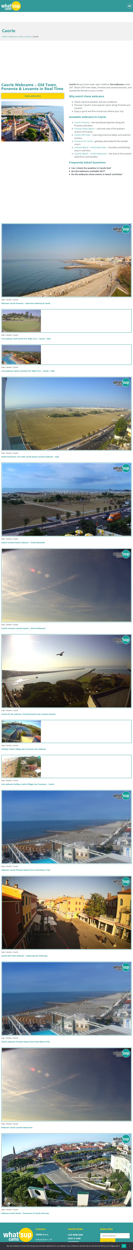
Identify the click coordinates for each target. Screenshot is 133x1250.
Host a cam (74, 1228)
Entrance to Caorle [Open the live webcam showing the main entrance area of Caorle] (83, 131)
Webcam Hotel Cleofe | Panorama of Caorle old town (25, 1203)
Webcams (13, 26)
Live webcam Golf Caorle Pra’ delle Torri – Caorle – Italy (26, 328)
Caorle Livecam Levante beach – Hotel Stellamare (23, 618)
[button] (129, 6)
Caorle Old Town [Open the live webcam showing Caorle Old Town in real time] (82, 124)
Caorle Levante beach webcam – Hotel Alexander (23, 532)
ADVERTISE (73, 1232)
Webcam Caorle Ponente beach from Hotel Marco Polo (25, 860)
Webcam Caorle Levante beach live (16, 1117)
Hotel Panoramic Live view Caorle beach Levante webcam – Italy (30, 446)
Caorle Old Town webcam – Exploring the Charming (24, 945)
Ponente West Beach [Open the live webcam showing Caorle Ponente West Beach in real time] (84, 118)
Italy (21, 26)
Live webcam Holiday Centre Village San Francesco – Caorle (27, 774)
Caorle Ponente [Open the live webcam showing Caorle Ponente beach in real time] (81, 112)
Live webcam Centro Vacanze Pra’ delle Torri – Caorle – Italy (28, 361)
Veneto (28, 26)
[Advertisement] (66, 51)
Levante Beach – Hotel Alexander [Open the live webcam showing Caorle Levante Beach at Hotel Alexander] (90, 137)
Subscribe (108, 1231)
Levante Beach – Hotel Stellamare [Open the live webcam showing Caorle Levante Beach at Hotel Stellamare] (90, 143)
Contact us (74, 1235)
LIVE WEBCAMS (75, 1224)
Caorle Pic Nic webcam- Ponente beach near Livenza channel (28, 704)
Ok (124, 1246)
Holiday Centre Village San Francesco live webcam (23, 739)
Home (4, 26)
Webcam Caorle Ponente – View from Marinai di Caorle (25, 293)
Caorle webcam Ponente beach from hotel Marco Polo (25, 1031)
